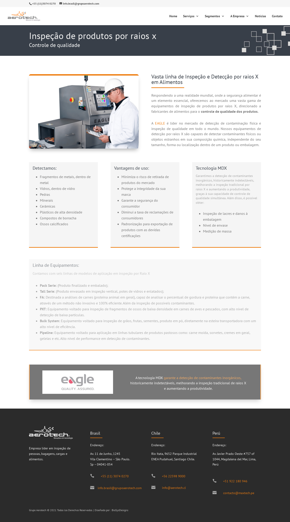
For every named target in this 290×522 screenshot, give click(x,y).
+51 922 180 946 (235, 481)
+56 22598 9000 (173, 476)
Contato (277, 16)
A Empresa (237, 16)
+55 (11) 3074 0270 (115, 476)
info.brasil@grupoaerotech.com (120, 488)
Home (173, 16)
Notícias (260, 16)
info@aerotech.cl (174, 488)
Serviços (188, 16)
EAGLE (160, 123)
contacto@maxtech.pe (238, 493)
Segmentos (212, 16)
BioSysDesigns (120, 510)
